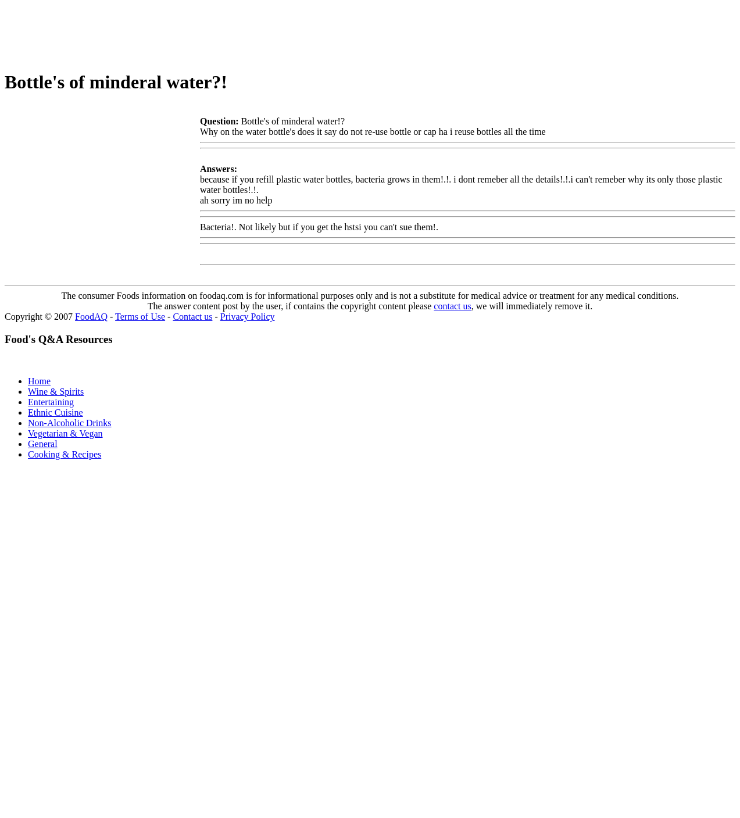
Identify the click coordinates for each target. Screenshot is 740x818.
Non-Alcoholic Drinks (70, 423)
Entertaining (51, 402)
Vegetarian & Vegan (65, 433)
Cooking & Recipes (64, 454)
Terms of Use (140, 317)
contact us (452, 306)
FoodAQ (91, 317)
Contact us (192, 317)
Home (39, 381)
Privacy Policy (247, 317)
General (43, 444)
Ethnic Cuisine (55, 412)
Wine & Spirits (56, 392)
